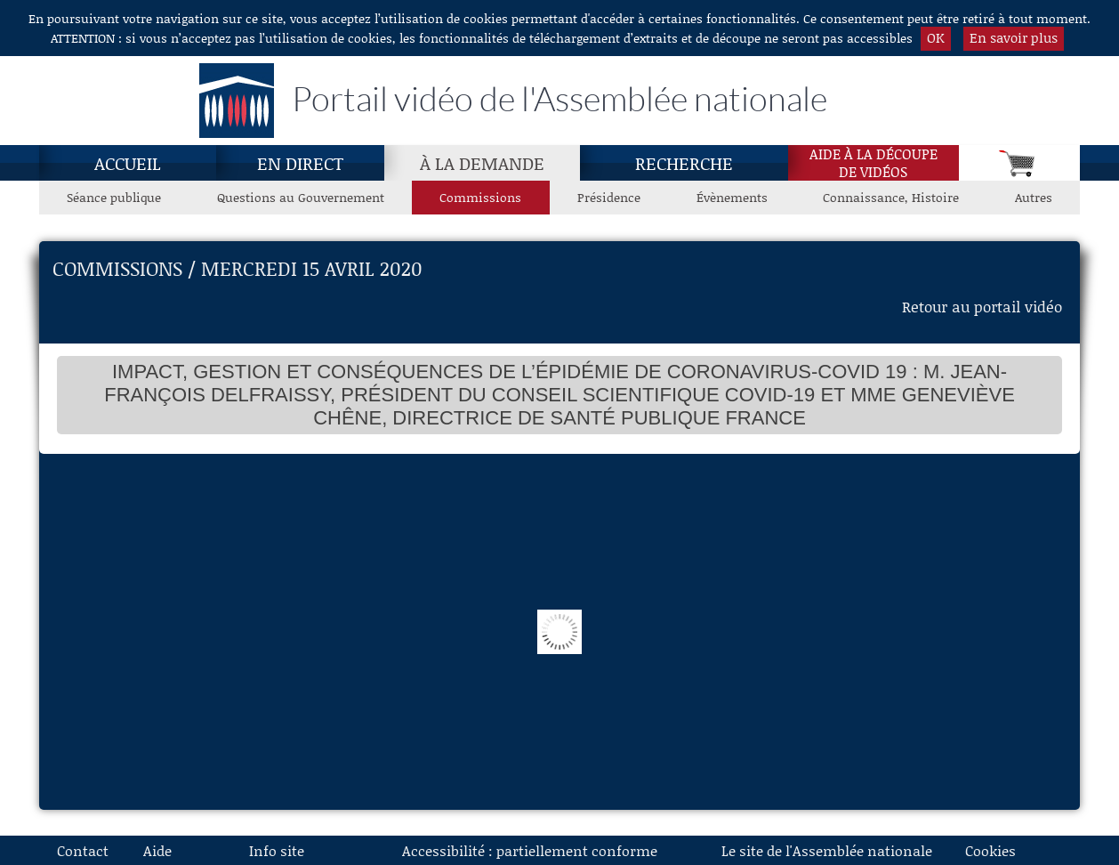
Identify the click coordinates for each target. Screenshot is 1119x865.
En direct (300, 162)
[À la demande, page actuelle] (482, 163)
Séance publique (114, 197)
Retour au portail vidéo (982, 306)
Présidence (608, 197)
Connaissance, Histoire (891, 197)
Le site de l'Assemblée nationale (826, 850)
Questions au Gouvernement (300, 197)
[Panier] (1019, 163)
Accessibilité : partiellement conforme (529, 850)
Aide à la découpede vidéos (873, 163)
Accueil (127, 162)
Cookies (990, 850)
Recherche (684, 162)
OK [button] (936, 37)
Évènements (732, 197)
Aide (157, 850)
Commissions (480, 197)
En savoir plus (1014, 37)
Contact (83, 850)
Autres (1033, 197)
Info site (276, 850)
